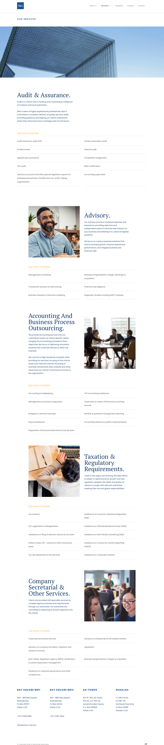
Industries (119, 6)
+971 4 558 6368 (24, 716)
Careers (130, 6)
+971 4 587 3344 (57, 716)
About (92, 6)
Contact (141, 6)
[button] (93, 5)
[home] (21, 5)
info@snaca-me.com (26, 725)
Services (104, 6)
